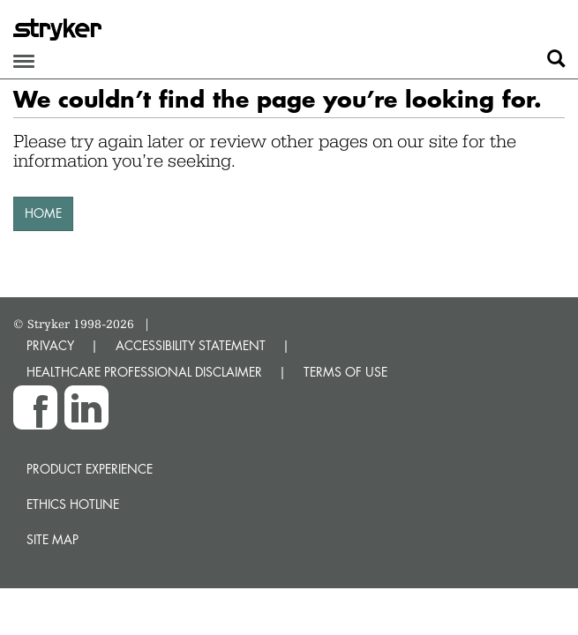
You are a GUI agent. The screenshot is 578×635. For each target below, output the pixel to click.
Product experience (89, 468)
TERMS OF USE (345, 371)
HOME (43, 213)
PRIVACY (50, 345)
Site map (52, 539)
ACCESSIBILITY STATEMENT (191, 345)
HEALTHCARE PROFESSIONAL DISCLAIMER (144, 371)
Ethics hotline (72, 504)
